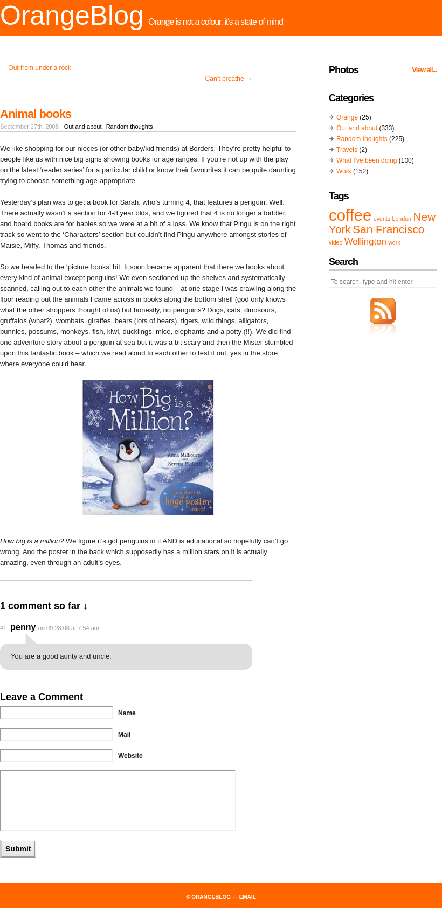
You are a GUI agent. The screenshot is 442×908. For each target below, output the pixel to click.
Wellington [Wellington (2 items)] (365, 241)
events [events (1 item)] (382, 218)
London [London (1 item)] (401, 218)
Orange (347, 117)
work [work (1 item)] (394, 242)
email (247, 897)
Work (343, 171)
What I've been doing (366, 160)
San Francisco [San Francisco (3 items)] (388, 229)
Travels (346, 149)
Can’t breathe (224, 78)
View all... (424, 70)
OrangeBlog (72, 16)
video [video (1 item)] (335, 242)
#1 (3, 628)
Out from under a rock (39, 68)
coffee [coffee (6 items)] (350, 215)
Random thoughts (129, 126)
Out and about (83, 126)
